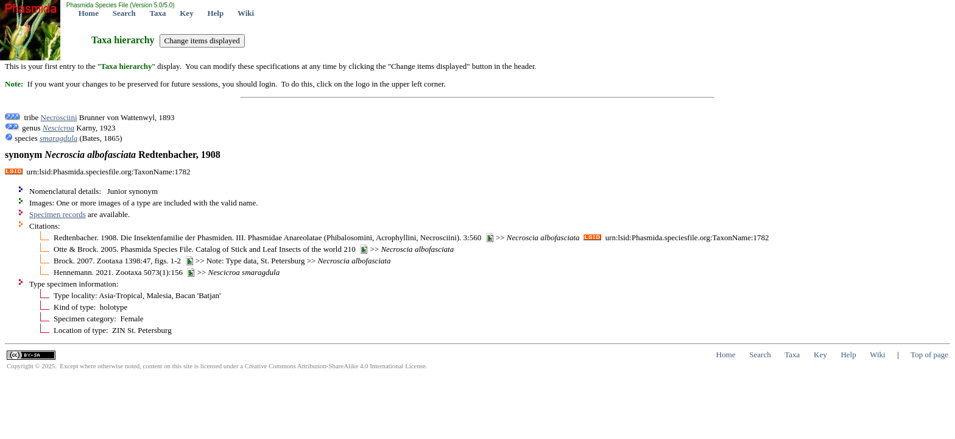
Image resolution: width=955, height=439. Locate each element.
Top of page (929, 354)
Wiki (246, 13)
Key (186, 13)
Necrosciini (59, 117)
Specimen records (57, 214)
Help (215, 13)
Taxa (158, 13)
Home (89, 13)
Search (124, 13)
